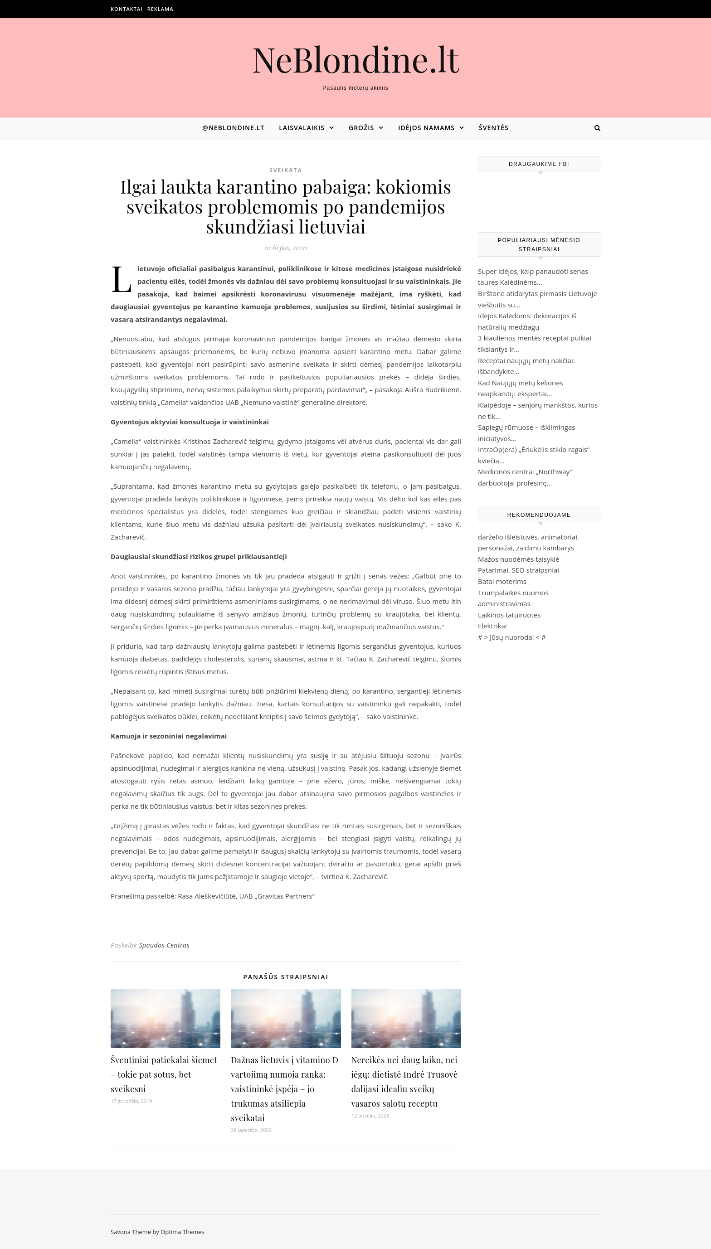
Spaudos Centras (164, 945)
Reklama (160, 8)
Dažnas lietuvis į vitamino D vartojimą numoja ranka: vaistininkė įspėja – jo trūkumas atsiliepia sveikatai (284, 1089)
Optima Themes (183, 1232)
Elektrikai (492, 625)
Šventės (494, 127)
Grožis (361, 127)
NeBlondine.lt (355, 59)
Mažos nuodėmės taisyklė (519, 559)
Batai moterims (502, 581)
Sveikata (285, 170)
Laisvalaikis (302, 127)
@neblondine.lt (233, 127)
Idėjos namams (426, 127)
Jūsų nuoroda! (512, 637)
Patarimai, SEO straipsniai (518, 569)
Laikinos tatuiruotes (509, 614)
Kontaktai (127, 8)
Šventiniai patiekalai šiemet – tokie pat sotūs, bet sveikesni (164, 1074)
